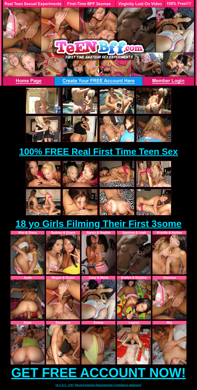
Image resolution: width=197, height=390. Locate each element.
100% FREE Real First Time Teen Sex (98, 151)
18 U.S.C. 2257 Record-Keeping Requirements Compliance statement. (98, 385)
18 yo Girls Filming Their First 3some (99, 223)
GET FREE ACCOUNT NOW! (98, 372)
